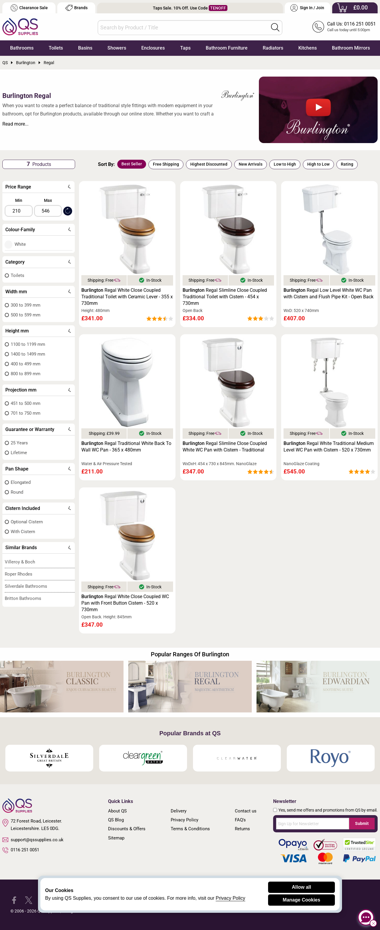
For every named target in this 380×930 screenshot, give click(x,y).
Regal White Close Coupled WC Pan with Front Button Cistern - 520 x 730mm (125, 603)
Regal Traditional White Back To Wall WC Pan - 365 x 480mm (126, 447)
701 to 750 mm (25, 413)
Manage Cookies (301, 899)
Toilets (56, 48)
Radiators (273, 48)
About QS (117, 811)
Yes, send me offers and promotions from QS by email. (328, 810)
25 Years (19, 443)
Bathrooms (22, 48)
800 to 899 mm (25, 373)
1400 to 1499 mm (28, 354)
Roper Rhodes (18, 574)
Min (18, 200)
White (20, 244)
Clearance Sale (29, 8)
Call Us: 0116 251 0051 (351, 24)
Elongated (21, 482)
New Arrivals (250, 164)
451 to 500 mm (25, 403)
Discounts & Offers (126, 828)
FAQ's (240, 820)
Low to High (285, 164)
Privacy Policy (184, 820)
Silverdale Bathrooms (26, 586)
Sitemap (116, 838)
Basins (85, 48)
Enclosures (153, 48)
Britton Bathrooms (23, 598)
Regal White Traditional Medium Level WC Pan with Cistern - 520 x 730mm (329, 447)
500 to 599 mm (25, 315)
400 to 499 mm (25, 364)
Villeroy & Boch (20, 562)
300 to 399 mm (25, 305)
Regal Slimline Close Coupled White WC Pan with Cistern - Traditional (225, 447)
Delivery (178, 811)
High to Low (318, 164)
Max (48, 200)
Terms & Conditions (190, 828)
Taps (185, 48)
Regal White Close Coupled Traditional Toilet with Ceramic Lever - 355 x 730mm (127, 296)
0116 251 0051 (20, 850)
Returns (242, 828)
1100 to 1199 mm (28, 344)
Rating (347, 164)
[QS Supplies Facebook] (14, 900)
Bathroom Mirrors (351, 48)
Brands (76, 8)
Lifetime (19, 452)
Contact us (245, 811)
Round (17, 492)
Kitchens (307, 48)
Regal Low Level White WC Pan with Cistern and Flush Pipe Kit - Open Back (328, 293)
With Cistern (23, 531)
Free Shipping (166, 164)
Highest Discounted (208, 164)
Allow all (301, 887)
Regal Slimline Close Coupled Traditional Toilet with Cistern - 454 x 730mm (225, 296)
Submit (362, 823)
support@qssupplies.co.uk (33, 839)
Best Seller (131, 163)
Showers (116, 48)
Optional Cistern (27, 522)
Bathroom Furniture (227, 48)
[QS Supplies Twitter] (28, 900)
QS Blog (116, 820)
